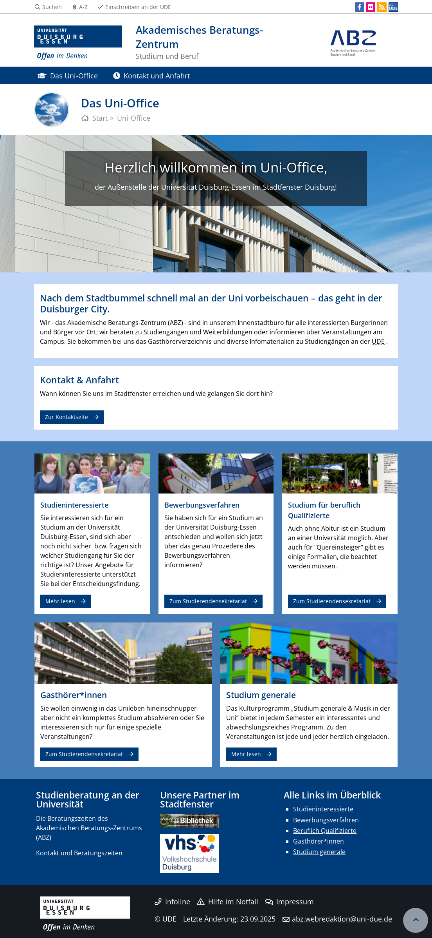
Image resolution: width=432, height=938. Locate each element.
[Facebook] (359, 7)
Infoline (172, 901)
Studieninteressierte (323, 809)
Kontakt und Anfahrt (151, 75)
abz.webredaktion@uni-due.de (342, 918)
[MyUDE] (393, 7)
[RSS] (382, 7)
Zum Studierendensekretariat (208, 601)
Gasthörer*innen (318, 841)
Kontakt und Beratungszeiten (79, 853)
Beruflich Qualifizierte (324, 830)
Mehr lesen (60, 601)
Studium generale (319, 851)
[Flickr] (370, 7)
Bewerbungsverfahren (326, 820)
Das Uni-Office (68, 75)
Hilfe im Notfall (227, 901)
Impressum (289, 901)
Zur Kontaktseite (66, 417)
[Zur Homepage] (78, 43)
